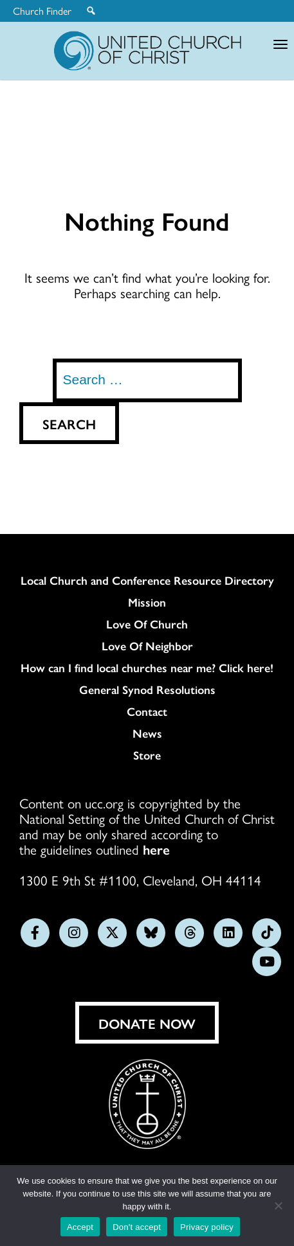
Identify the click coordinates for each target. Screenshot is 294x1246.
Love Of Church (147, 624)
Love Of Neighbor (147, 646)
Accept (80, 1227)
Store (147, 755)
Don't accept (137, 1227)
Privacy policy (207, 1227)
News (147, 733)
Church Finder (42, 11)
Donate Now (147, 1023)
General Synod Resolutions (147, 689)
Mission (147, 602)
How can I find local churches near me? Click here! (147, 667)
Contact (147, 711)
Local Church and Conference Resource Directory (147, 580)
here (156, 849)
